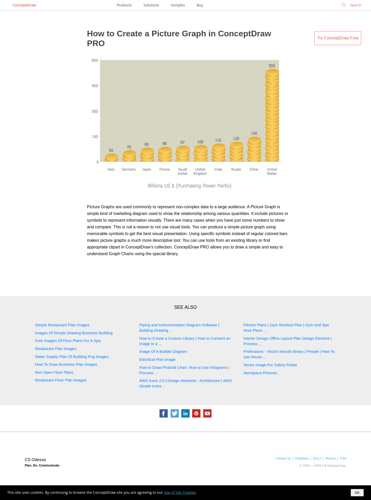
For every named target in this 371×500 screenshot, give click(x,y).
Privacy (330, 458)
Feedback (302, 458)
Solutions (151, 5)
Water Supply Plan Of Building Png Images (71, 356)
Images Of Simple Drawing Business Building (74, 333)
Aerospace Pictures (260, 373)
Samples (178, 5)
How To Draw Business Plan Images (66, 364)
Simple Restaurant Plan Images (62, 325)
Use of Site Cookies (180, 492)
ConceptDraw (24, 5)
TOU (343, 458)
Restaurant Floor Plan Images (60, 380)
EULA (317, 458)
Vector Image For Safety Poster (270, 365)
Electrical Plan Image (157, 359)
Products (124, 5)
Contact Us (283, 458)
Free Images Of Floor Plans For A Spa (67, 340)
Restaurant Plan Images (56, 348)
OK (357, 493)
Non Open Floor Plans (54, 372)
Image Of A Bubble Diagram (163, 351)
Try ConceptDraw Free (338, 38)
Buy (200, 5)
